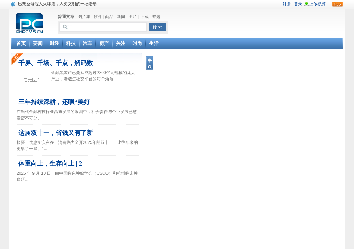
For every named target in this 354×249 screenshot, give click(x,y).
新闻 (121, 16)
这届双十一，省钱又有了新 (55, 132)
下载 (144, 16)
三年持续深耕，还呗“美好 (54, 102)
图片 (133, 16)
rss (337, 4)
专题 (156, 16)
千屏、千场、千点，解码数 (55, 62)
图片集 (84, 16)
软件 (98, 16)
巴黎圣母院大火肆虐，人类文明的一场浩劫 (57, 3)
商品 (109, 16)
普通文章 (66, 16)
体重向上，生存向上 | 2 (50, 163)
